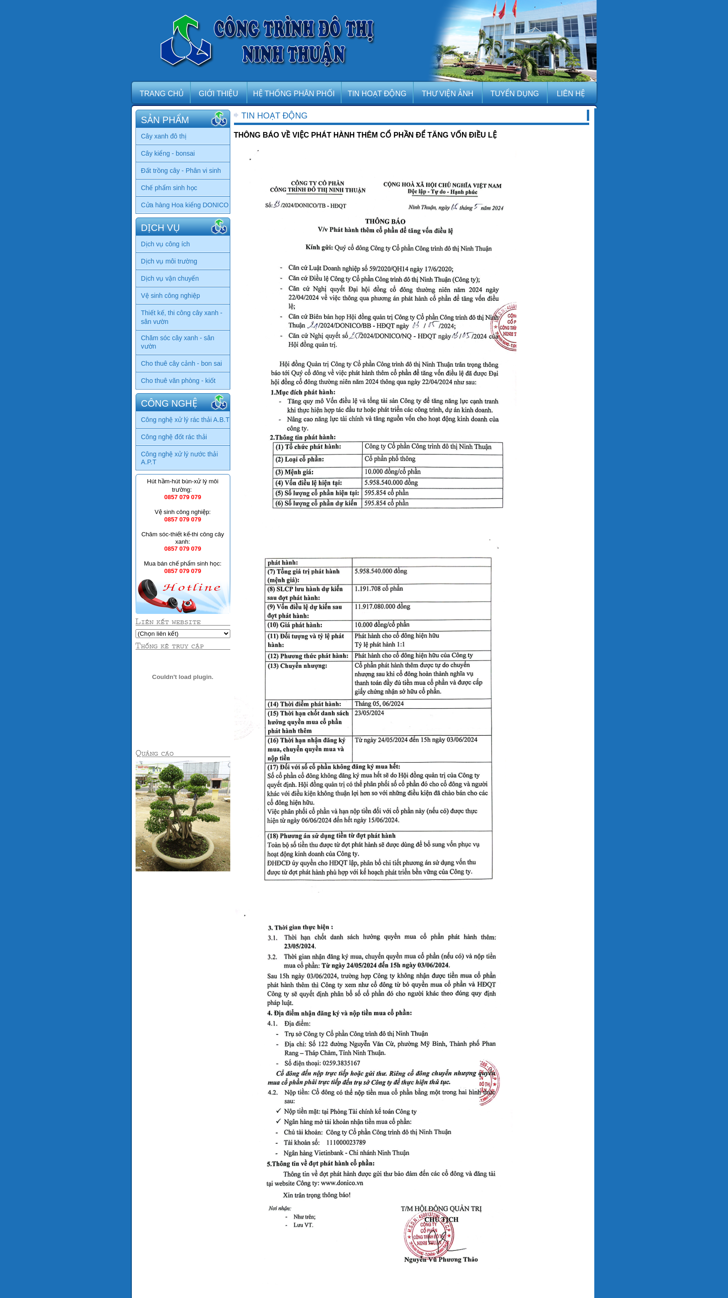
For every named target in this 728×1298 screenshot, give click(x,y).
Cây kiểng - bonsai (168, 153)
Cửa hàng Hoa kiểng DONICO (185, 205)
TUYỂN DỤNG (514, 94)
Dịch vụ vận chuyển (170, 278)
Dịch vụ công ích (165, 244)
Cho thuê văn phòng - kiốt (178, 380)
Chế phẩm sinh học (169, 187)
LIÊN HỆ (571, 94)
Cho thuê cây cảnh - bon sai (181, 363)
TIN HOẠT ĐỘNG (377, 94)
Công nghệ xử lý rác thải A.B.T (185, 419)
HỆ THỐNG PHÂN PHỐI (294, 94)
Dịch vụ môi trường (169, 261)
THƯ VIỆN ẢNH (448, 94)
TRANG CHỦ (162, 94)
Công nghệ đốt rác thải (174, 437)
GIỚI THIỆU (218, 94)
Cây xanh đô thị (164, 136)
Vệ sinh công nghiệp (170, 295)
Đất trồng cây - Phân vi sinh (181, 170)
